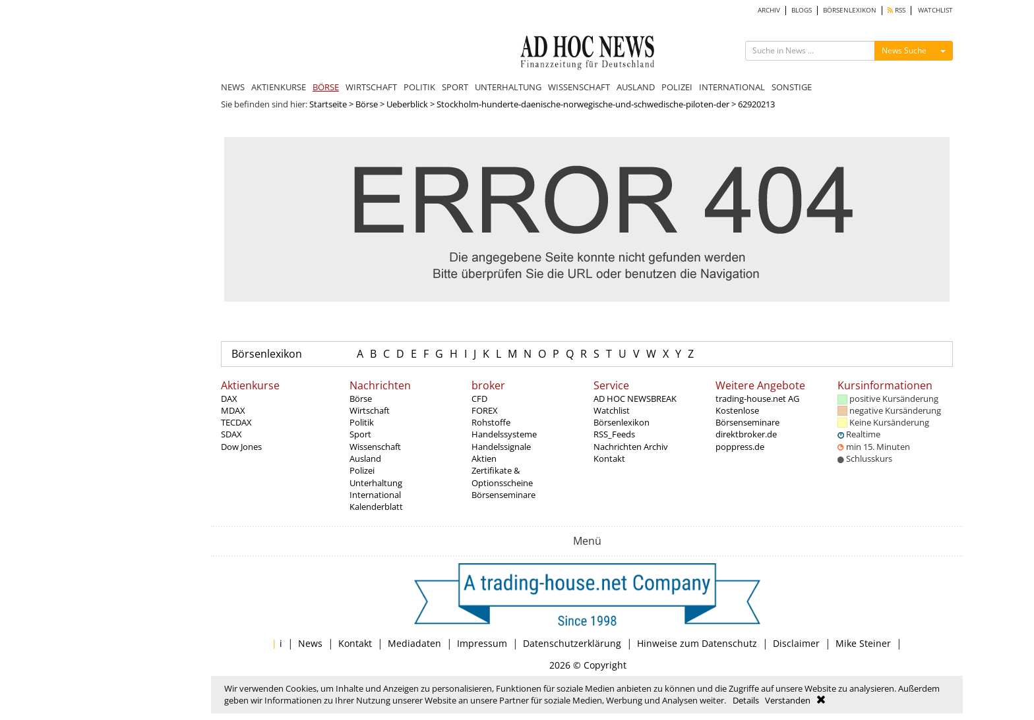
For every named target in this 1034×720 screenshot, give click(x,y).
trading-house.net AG (757, 398)
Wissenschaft (375, 447)
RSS (896, 10)
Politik (362, 422)
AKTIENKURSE (278, 87)
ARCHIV (769, 10)
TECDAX (236, 422)
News (310, 643)
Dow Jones (241, 447)
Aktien (484, 458)
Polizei (362, 470)
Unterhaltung (376, 483)
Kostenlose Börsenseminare (747, 416)
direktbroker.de (746, 434)
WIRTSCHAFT (371, 87)
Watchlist (611, 410)
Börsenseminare (503, 495)
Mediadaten (414, 643)
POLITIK (419, 87)
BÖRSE (326, 87)
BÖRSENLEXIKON (849, 10)
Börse (366, 104)
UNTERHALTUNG (508, 87)
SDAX (231, 434)
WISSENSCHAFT (579, 87)
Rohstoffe (490, 422)
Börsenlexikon (266, 353)
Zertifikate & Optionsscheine (502, 476)
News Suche (904, 50)
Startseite (328, 104)
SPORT (455, 87)
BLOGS (801, 10)
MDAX (233, 410)
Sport (360, 434)
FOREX (484, 410)
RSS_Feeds (614, 434)
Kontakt (609, 458)
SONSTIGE (792, 87)
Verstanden (787, 700)
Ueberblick (407, 104)
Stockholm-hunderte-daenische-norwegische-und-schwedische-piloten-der (583, 104)
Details (746, 700)
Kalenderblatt (376, 506)
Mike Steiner (863, 643)
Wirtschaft (370, 410)
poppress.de (739, 447)
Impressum (482, 643)
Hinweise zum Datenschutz (697, 643)
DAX (229, 398)
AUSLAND (636, 87)
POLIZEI (676, 87)
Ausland (365, 458)
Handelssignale (501, 447)
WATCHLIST (935, 10)
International (375, 495)
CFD (479, 398)
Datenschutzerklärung (572, 643)
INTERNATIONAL (732, 87)
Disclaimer (796, 643)
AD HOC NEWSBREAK (635, 398)
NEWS (233, 87)
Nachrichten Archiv (630, 447)
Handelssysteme (504, 434)
